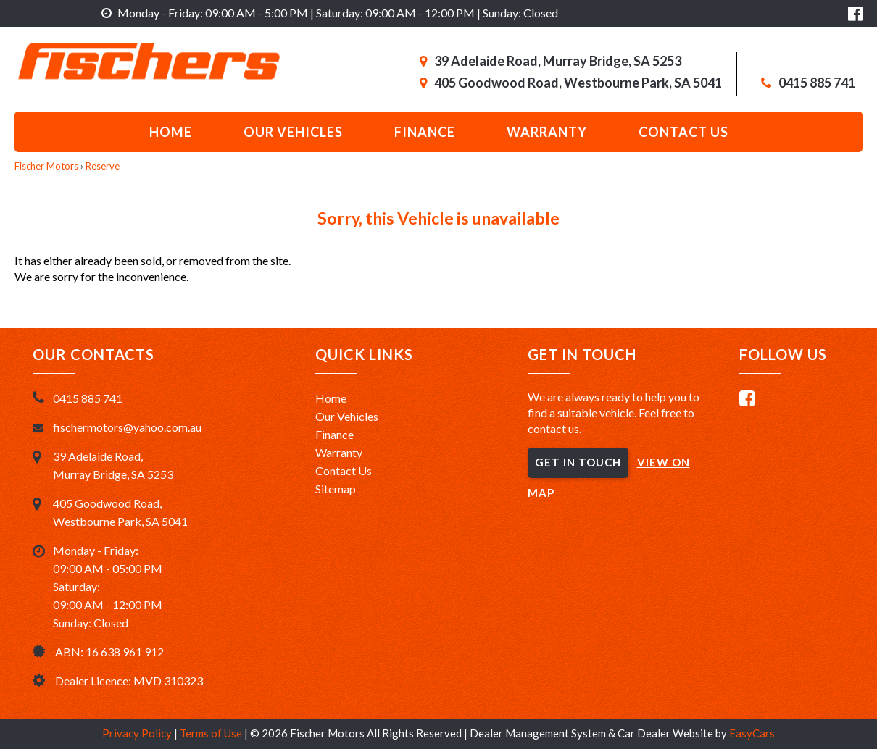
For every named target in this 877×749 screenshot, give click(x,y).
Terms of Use (212, 733)
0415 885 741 (816, 83)
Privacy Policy (138, 733)
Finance (424, 132)
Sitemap (335, 488)
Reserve (103, 166)
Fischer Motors (46, 166)
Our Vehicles (293, 132)
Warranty (547, 132)
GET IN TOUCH (578, 462)
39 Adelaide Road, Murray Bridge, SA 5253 (557, 61)
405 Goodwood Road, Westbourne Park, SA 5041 (578, 83)
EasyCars (752, 733)
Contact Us (343, 470)
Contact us (683, 132)
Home (170, 132)
